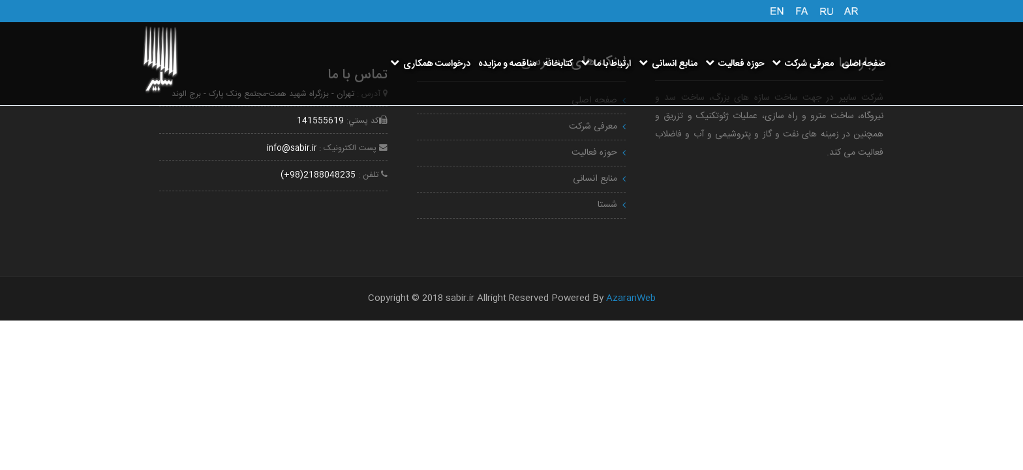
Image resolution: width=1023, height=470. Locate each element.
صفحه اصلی (863, 64)
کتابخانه (558, 64)
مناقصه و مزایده (507, 64)
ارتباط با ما (606, 64)
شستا (607, 205)
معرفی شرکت (803, 64)
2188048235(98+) (318, 175)
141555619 (320, 121)
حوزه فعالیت (734, 64)
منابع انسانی (668, 64)
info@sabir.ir (291, 148)
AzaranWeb (631, 298)
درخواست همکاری (430, 64)
